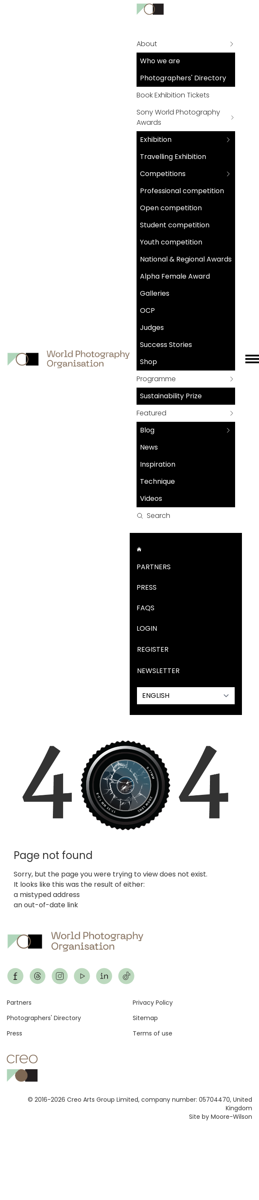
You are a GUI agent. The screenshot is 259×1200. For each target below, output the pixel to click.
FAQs (145, 608)
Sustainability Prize (171, 396)
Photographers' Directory (183, 78)
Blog (147, 430)
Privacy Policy (153, 1002)
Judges (152, 327)
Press (147, 587)
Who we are (160, 61)
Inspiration (157, 464)
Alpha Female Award (175, 276)
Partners (154, 567)
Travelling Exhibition (173, 157)
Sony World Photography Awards (178, 117)
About (147, 44)
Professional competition (182, 191)
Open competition (171, 208)
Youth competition (171, 242)
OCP (147, 310)
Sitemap (145, 1018)
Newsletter (158, 671)
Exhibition (156, 139)
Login (147, 628)
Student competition (175, 225)
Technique (157, 481)
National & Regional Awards (186, 259)
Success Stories (166, 345)
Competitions (163, 174)
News (149, 447)
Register (153, 649)
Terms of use (152, 1033)
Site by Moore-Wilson (220, 1116)
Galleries (154, 293)
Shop (148, 362)
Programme (156, 379)
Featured (151, 413)
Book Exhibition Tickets (173, 95)
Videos (151, 498)
